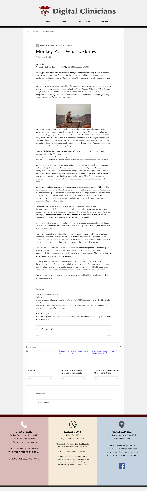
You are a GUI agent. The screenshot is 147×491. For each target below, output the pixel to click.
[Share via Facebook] (37, 329)
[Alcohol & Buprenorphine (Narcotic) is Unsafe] (106, 358)
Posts (27, 32)
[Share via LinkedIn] (47, 329)
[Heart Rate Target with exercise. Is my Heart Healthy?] (73, 358)
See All (119, 347)
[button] (119, 31)
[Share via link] (52, 329)
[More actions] (110, 45)
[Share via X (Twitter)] (42, 329)
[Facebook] (122, 466)
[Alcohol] (40, 358)
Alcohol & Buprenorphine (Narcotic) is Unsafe (106, 372)
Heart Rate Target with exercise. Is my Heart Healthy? (71, 372)
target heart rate (48, 32)
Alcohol (31, 371)
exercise (36, 32)
